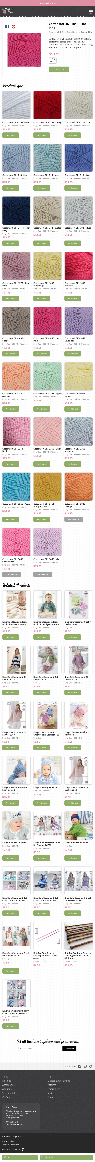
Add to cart (59, 69)
